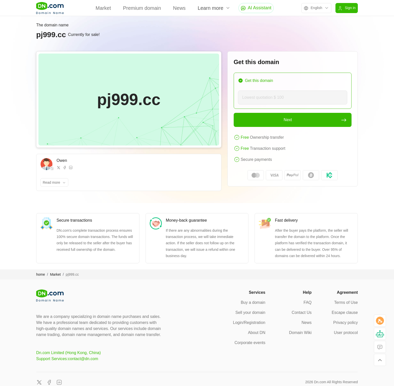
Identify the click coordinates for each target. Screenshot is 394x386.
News (179, 8)
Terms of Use (346, 302)
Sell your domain (250, 312)
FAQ (308, 302)
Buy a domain (253, 302)
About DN (256, 332)
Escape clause (345, 312)
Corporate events (249, 343)
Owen (62, 160)
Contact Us (302, 312)
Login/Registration (249, 322)
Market (103, 8)
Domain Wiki (300, 332)
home (40, 274)
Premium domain (142, 8)
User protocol (346, 332)
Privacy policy (345, 322)
